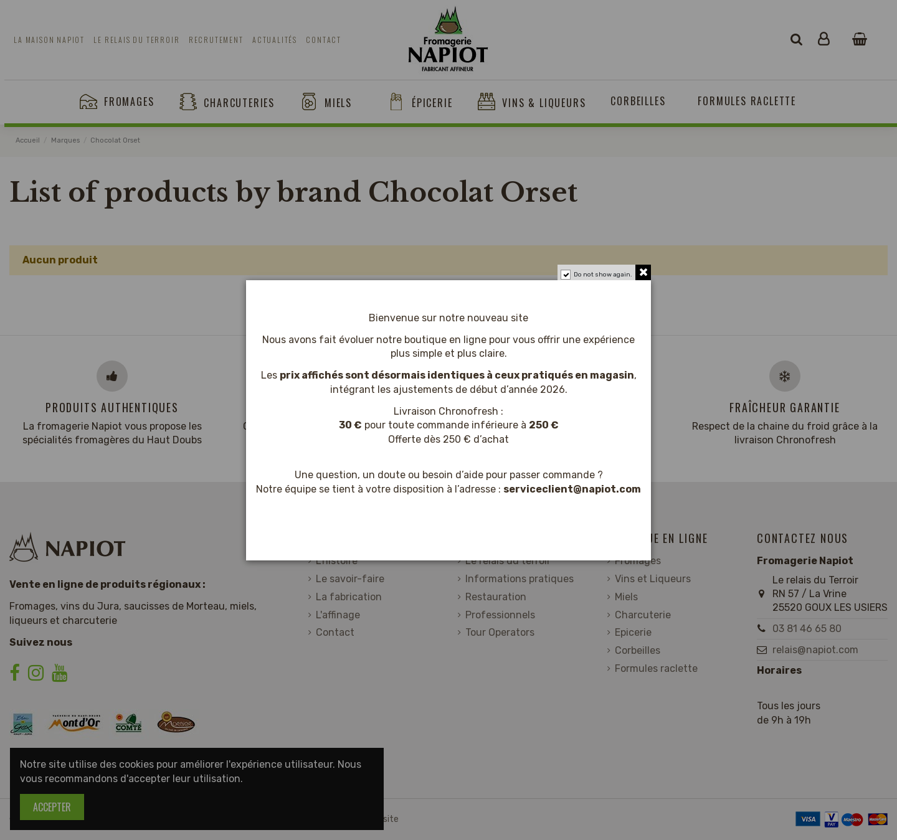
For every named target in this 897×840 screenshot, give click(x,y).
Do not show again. (603, 274)
